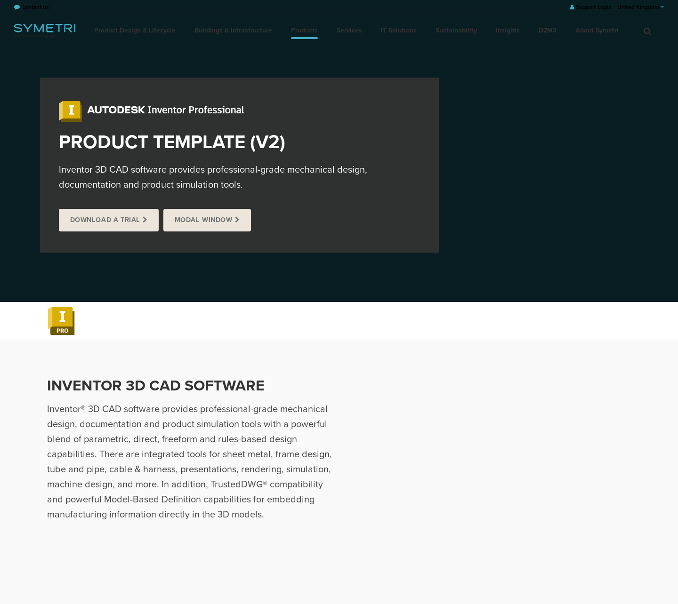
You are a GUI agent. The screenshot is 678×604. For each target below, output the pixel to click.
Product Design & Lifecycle (135, 30)
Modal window (204, 220)
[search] (647, 30)
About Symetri (597, 30)
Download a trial (105, 220)
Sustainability (456, 30)
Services (349, 30)
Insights (508, 30)
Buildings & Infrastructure (233, 30)
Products (304, 30)
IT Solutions (399, 30)
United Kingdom (640, 7)
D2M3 (548, 30)
